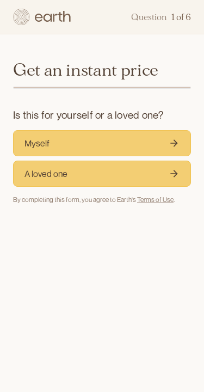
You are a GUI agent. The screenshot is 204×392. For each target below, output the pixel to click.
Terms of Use (155, 199)
